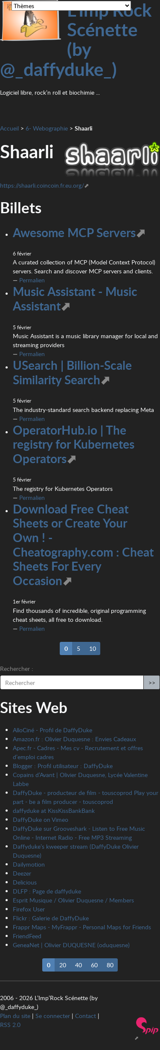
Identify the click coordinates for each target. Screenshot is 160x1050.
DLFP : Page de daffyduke (47, 891)
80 (110, 965)
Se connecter (52, 1016)
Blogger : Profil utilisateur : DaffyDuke (63, 766)
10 (92, 648)
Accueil (9, 128)
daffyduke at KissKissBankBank (54, 810)
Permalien (32, 280)
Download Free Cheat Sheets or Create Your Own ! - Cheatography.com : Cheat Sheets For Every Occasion (83, 544)
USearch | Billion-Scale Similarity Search (72, 372)
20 (62, 965)
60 (94, 965)
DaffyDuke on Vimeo (40, 819)
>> (151, 683)
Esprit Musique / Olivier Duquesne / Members (73, 900)
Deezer (22, 873)
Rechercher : (16, 668)
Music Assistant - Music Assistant (75, 298)
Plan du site (15, 1016)
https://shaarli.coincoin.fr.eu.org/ (42, 185)
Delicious (25, 882)
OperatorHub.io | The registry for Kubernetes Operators (73, 444)
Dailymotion (29, 864)
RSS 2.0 (10, 1025)
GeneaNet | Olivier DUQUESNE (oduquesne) (71, 945)
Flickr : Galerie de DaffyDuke (51, 918)
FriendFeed (27, 936)
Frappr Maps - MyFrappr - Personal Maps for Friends (82, 927)
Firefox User (29, 909)
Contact (85, 1016)
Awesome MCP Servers (74, 232)
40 (78, 965)
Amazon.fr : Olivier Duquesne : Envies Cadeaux (74, 739)
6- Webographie (47, 128)
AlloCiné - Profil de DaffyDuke (52, 730)
